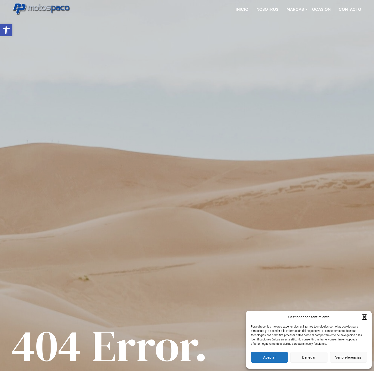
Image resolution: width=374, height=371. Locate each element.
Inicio (242, 9)
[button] (6, 30)
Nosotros (267, 9)
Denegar (309, 357)
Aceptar (269, 357)
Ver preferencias (348, 357)
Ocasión (321, 9)
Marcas (296, 9)
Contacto (350, 9)
